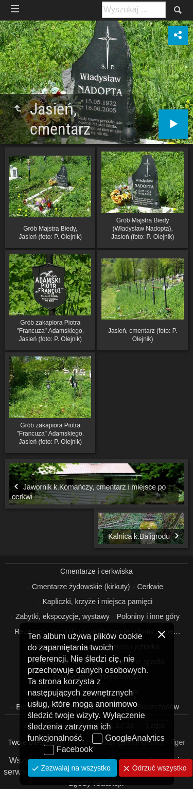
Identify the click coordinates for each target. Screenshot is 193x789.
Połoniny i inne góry (148, 616)
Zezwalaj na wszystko (75, 768)
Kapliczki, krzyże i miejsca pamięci (97, 601)
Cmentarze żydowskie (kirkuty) (81, 587)
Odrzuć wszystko (158, 768)
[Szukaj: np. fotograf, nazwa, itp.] (134, 10)
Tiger (177, 742)
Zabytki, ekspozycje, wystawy (62, 616)
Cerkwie (150, 587)
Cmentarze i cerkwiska (96, 571)
